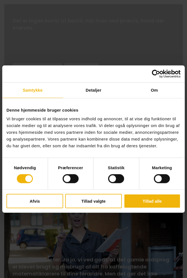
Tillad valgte (93, 201)
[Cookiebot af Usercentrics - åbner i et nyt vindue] (156, 73)
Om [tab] (154, 89)
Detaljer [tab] (93, 89)
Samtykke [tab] (33, 89)
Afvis (34, 201)
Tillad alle (152, 201)
